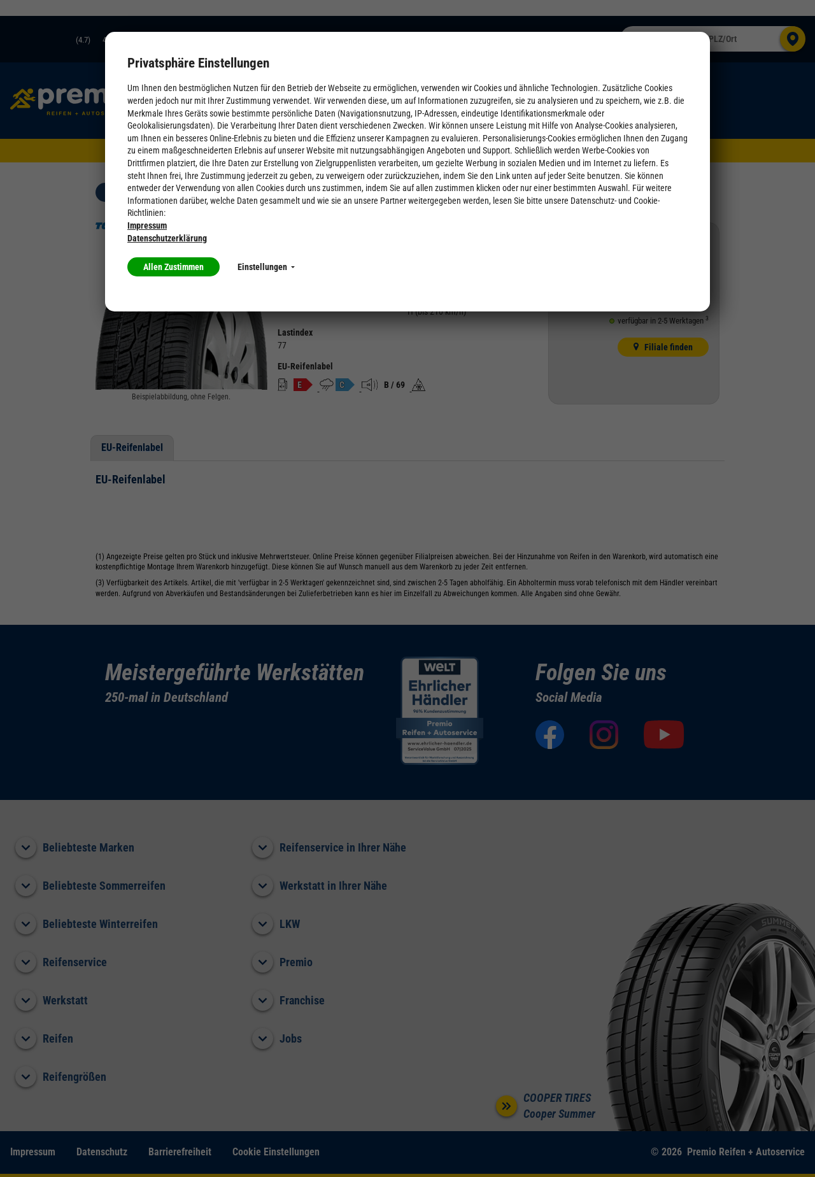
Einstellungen (266, 267)
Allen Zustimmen (173, 267)
